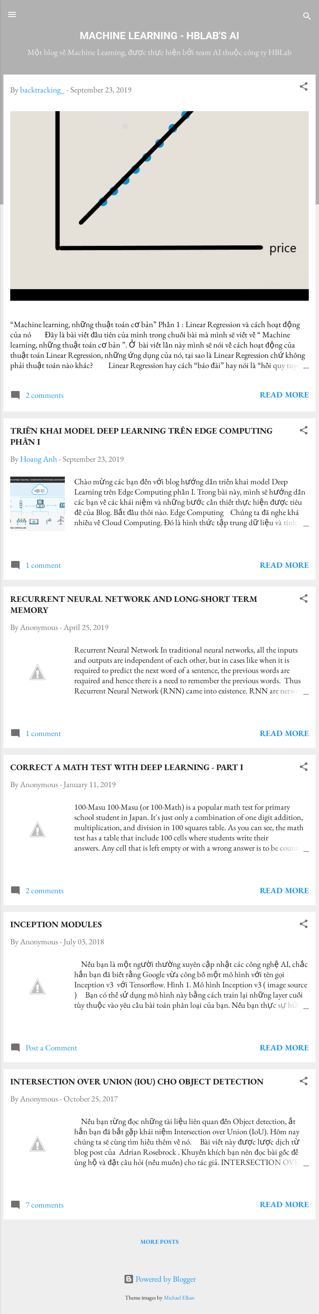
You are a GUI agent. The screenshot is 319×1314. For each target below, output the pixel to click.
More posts (159, 1241)
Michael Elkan (179, 1297)
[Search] (307, 17)
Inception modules (56, 924)
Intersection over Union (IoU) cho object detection (137, 1081)
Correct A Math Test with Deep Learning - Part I (126, 767)
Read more (284, 394)
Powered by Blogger (160, 1279)
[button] (304, 87)
